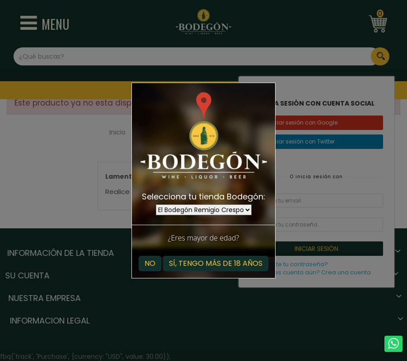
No (150, 263)
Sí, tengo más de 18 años (215, 263)
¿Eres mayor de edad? (203, 238)
